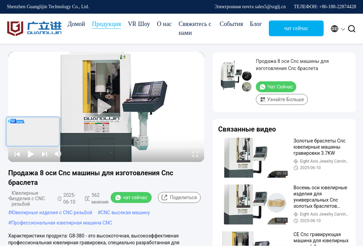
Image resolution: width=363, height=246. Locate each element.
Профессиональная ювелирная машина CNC (61, 223)
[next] (44, 154)
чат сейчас (296, 28)
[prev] (17, 154)
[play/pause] (31, 154)
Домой (76, 23)
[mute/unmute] (58, 154)
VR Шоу (139, 23)
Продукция (106, 23)
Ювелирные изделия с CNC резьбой (51, 212)
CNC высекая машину (125, 212)
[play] (106, 106)
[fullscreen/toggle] (195, 154)
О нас (164, 23)
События (231, 23)
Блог (256, 23)
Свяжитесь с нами (194, 28)
